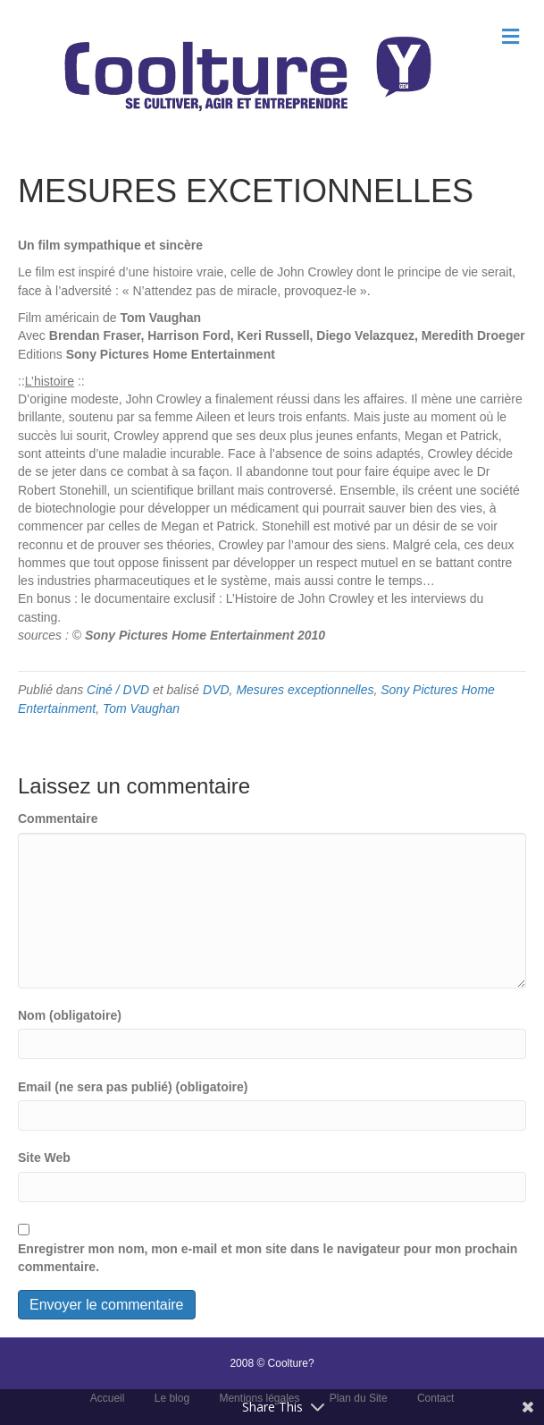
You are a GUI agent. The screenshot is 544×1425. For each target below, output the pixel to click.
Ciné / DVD (118, 690)
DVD (216, 690)
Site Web (44, 1157)
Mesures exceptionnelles (304, 690)
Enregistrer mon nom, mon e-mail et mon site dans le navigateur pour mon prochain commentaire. (267, 1258)
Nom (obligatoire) (69, 1015)
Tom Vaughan (141, 708)
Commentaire (57, 818)
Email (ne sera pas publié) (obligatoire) (133, 1087)
